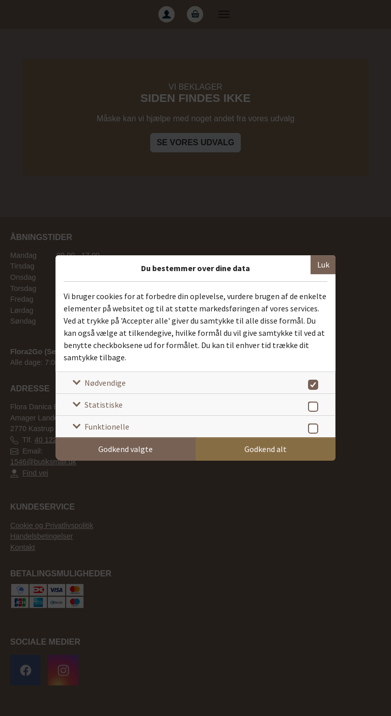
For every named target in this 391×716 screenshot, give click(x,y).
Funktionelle (107, 426)
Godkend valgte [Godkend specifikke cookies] (125, 449)
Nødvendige (105, 383)
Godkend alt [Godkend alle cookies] (265, 449)
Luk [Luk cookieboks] (323, 264)
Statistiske (104, 405)
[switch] (311, 383)
